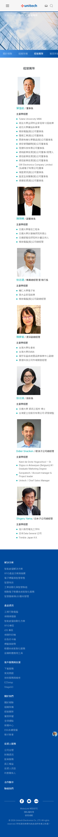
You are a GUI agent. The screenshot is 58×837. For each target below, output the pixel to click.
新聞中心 (9, 725)
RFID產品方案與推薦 (15, 573)
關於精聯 (7, 53)
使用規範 (29, 815)
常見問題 (9, 673)
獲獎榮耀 (9, 716)
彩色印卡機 (10, 639)
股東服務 (9, 759)
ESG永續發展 (11, 730)
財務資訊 (9, 754)
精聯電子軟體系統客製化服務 (19, 591)
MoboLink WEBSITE (29, 808)
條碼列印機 (10, 634)
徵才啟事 (9, 734)
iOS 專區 (8, 630)
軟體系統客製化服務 (14, 648)
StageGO (8, 687)
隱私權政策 (29, 812)
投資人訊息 (10, 768)
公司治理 (9, 750)
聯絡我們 (9, 788)
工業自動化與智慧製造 (15, 587)
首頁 (6, 15)
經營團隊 (33, 15)
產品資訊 (9, 605)
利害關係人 (10, 773)
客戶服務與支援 (12, 662)
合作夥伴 (9, 782)
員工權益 (9, 764)
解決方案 (9, 562)
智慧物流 (9, 582)
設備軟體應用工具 (13, 653)
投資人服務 (10, 743)
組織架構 (23, 53)
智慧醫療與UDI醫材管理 (16, 596)
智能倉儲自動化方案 (14, 621)
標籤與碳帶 (10, 644)
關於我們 (18, 15)
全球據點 (9, 721)
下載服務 (9, 668)
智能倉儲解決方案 (13, 569)
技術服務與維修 (12, 678)
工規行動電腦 (11, 612)
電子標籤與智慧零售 (14, 578)
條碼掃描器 (10, 616)
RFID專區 (9, 625)
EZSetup (8, 682)
